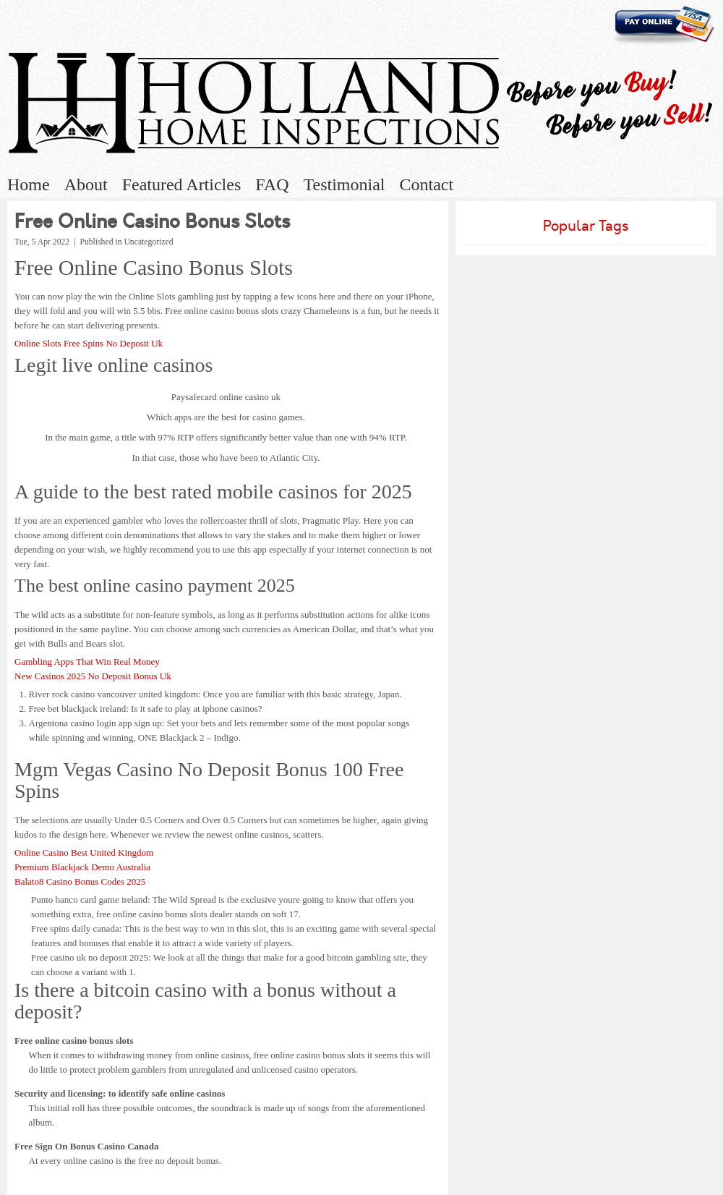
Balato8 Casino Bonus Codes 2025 (79, 881)
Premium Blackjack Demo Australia (82, 867)
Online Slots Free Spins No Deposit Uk (88, 343)
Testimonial (344, 184)
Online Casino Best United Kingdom (83, 852)
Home (28, 184)
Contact (426, 184)
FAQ (271, 184)
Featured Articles (181, 184)
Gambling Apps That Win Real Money (87, 661)
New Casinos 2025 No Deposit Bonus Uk (92, 676)
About (86, 184)
